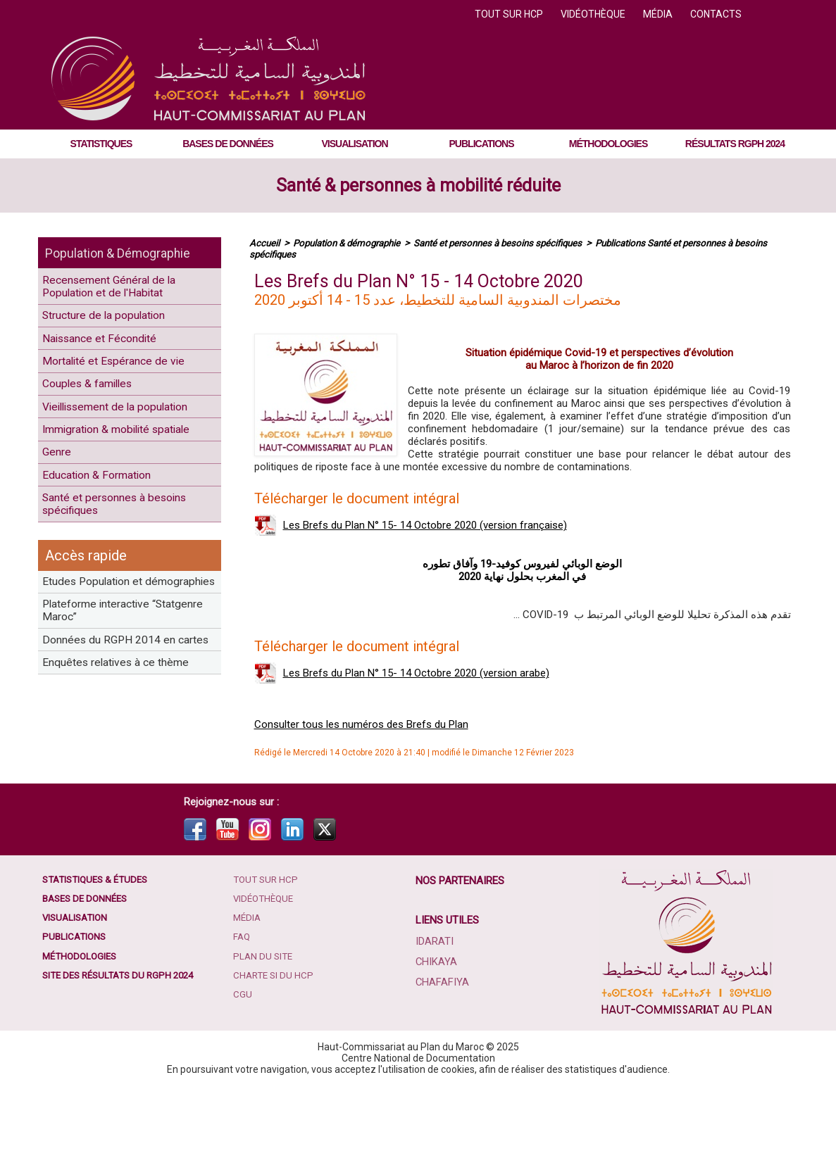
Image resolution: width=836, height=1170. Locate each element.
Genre (62, 534)
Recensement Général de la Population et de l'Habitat (122, 291)
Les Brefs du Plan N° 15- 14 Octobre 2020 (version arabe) (416, 673)
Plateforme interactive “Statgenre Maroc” (107, 738)
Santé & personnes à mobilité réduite (418, 185)
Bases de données (227, 143)
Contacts (716, 14)
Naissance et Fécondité (111, 357)
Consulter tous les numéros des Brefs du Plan (361, 724)
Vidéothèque (594, 14)
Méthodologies (608, 143)
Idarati (435, 1025)
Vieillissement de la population (99, 453)
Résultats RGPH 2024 (735, 143)
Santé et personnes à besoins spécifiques (128, 601)
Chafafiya (442, 1064)
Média (659, 14)
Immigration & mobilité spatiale (108, 497)
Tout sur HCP (510, 14)
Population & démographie (352, 243)
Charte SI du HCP (276, 1069)
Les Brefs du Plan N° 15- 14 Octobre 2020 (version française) (425, 525)
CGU (244, 1090)
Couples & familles (97, 416)
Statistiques (101, 143)
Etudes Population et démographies (103, 694)
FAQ (244, 1027)
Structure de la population (116, 327)
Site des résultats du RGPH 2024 (124, 1069)
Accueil (264, 243)
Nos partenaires (461, 964)
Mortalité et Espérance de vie (126, 386)
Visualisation (354, 143)
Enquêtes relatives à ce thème (110, 827)
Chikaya (436, 1044)
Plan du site (266, 1048)
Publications (481, 143)
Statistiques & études (100, 963)
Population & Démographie (128, 252)
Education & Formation (107, 564)
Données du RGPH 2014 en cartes (120, 783)
